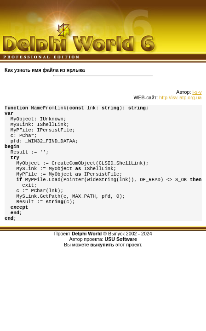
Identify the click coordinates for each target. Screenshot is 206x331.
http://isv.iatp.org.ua (180, 97)
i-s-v (196, 92)
